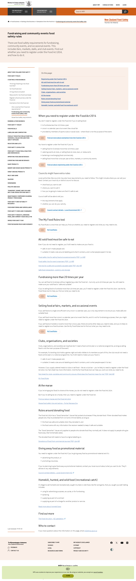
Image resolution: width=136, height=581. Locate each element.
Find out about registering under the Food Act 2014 (65, 167)
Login (124, 6)
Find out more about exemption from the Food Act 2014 (66, 140)
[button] (20, 13)
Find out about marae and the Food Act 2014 (54, 401)
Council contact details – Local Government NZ (63, 212)
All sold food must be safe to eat (52, 84)
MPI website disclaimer (81, 544)
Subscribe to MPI (53, 544)
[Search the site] (101, 13)
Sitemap (76, 547)
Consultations (108, 6)
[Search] (125, 13)
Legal (50, 550)
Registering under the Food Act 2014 (54, 81)
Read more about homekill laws (49, 508)
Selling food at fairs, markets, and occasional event (59, 91)
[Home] (8, 23)
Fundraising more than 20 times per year (55, 88)
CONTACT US (15, 552)
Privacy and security (80, 553)
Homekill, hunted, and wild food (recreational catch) (59, 107)
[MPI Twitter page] (117, 545)
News (118, 6)
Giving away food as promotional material (55, 104)
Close (68, 575)
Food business (15, 23)
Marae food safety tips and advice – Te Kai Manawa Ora (58, 405)
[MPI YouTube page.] (122, 545)
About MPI (96, 6)
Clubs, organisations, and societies (53, 94)
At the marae (45, 97)
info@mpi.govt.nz (90, 533)
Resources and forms (55, 553)
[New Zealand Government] (17, 546)
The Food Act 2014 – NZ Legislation (51, 520)
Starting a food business (28, 23)
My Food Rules (52, 232)
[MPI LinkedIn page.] (127, 545)
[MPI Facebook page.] (111, 545)
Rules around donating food (51, 101)
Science (50, 547)
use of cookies (98, 572)
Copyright (77, 550)
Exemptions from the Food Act (45, 23)
